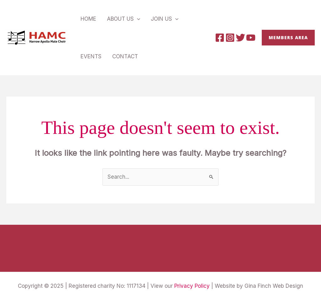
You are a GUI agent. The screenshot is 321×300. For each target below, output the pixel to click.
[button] (288, 37)
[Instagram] (230, 37)
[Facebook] (219, 37)
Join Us (164, 19)
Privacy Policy (192, 286)
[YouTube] (250, 37)
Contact (125, 56)
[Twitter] (240, 37)
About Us (123, 19)
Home (88, 19)
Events (91, 56)
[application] (137, 19)
